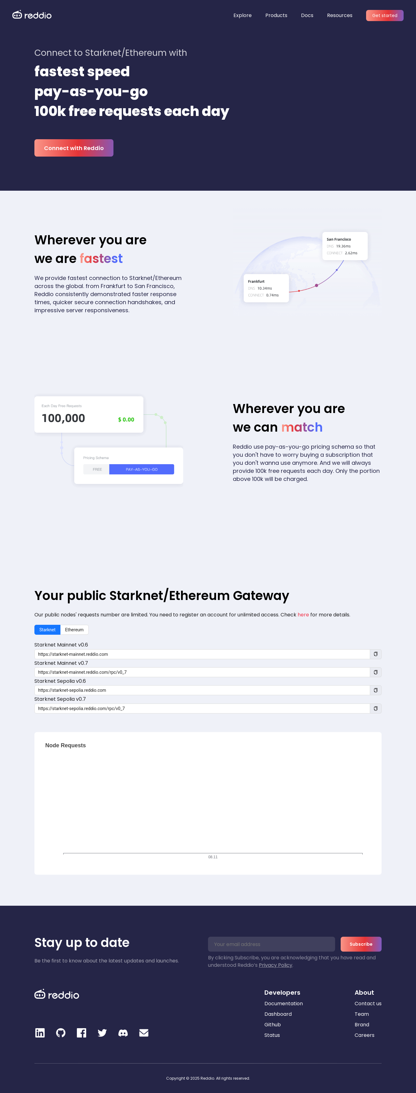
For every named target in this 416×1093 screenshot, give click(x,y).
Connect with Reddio (74, 148)
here (303, 614)
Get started (384, 15)
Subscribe (361, 944)
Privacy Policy (275, 965)
